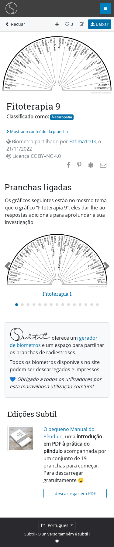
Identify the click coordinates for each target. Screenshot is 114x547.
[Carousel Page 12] (80, 304)
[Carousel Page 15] (97, 304)
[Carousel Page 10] (68, 304)
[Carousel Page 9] (62, 304)
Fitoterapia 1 (57, 293)
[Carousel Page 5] (39, 304)
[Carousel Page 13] (86, 304)
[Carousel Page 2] (22, 304)
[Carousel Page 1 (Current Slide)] (16, 304)
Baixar (100, 24)
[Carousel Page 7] (51, 304)
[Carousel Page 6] (45, 304)
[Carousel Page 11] (74, 304)
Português (55, 525)
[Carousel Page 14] (91, 304)
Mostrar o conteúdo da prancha (37, 131)
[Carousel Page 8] (57, 304)
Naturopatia (62, 117)
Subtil (29, 534)
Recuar (15, 24)
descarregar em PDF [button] (75, 493)
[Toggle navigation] (105, 8)
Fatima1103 (82, 141)
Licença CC (33, 156)
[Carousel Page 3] (28, 304)
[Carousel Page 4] (34, 304)
